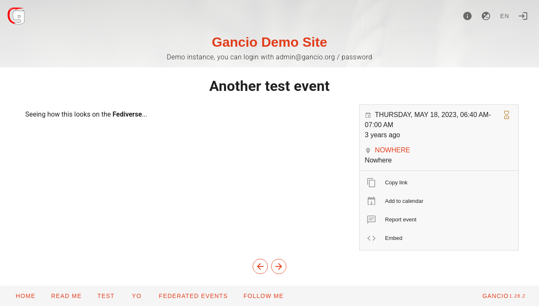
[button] (193, 295)
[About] (467, 16)
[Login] (523, 16)
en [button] (505, 16)
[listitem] (439, 182)
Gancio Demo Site (269, 42)
